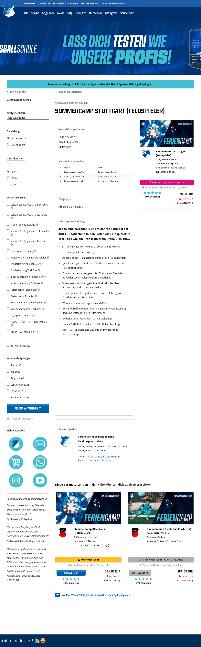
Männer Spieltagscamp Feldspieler (28, 232)
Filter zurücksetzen (22, 418)
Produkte (80, 13)
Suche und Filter (18, 91)
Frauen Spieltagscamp (22, 224)
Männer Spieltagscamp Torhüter (27, 242)
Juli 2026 (14, 371)
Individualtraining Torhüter (25, 283)
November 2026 (18, 397)
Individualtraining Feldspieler (26, 276)
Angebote (48, 13)
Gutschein (95, 13)
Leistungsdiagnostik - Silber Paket (27, 206)
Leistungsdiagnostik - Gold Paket (27, 216)
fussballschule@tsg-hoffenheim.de (104, 456)
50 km (12, 184)
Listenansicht (16, 145)
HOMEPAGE (30, 3)
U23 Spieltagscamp (21, 315)
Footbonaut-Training (22, 251)
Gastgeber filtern (28, 116)
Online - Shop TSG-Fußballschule (27, 323)
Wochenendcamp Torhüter (25, 309)
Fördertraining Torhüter (23, 270)
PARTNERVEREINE (89, 3)
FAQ (69, 13)
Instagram (110, 13)
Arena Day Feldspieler (22, 332)
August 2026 (16, 378)
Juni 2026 (14, 365)
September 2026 (18, 384)
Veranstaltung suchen (28, 100)
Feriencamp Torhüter (22, 296)
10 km (12, 171)
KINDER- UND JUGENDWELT (51, 3)
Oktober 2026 (16, 391)
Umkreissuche (16, 159)
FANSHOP (73, 3)
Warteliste (140, 572)
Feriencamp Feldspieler (23, 289)
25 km (12, 178)
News (60, 13)
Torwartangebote (18, 345)
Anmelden (71, 572)
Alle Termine (31, 13)
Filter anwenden (28, 408)
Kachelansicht (16, 138)
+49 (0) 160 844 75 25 (99, 460)
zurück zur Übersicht (69, 92)
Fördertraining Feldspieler (25, 264)
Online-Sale (127, 13)
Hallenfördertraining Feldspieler (28, 257)
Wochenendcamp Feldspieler (27, 302)
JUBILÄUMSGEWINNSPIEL (113, 3)
